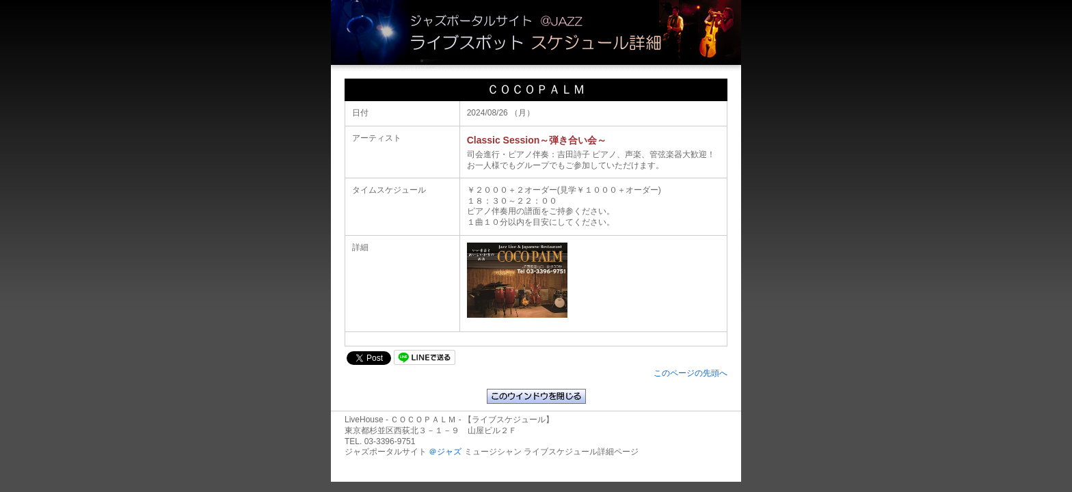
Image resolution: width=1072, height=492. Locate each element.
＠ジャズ (445, 451)
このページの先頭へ (690, 373)
